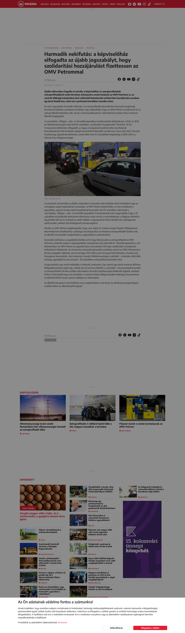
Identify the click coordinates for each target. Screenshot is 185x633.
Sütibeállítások (116, 628)
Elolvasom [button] (62, 622)
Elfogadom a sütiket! (150, 628)
